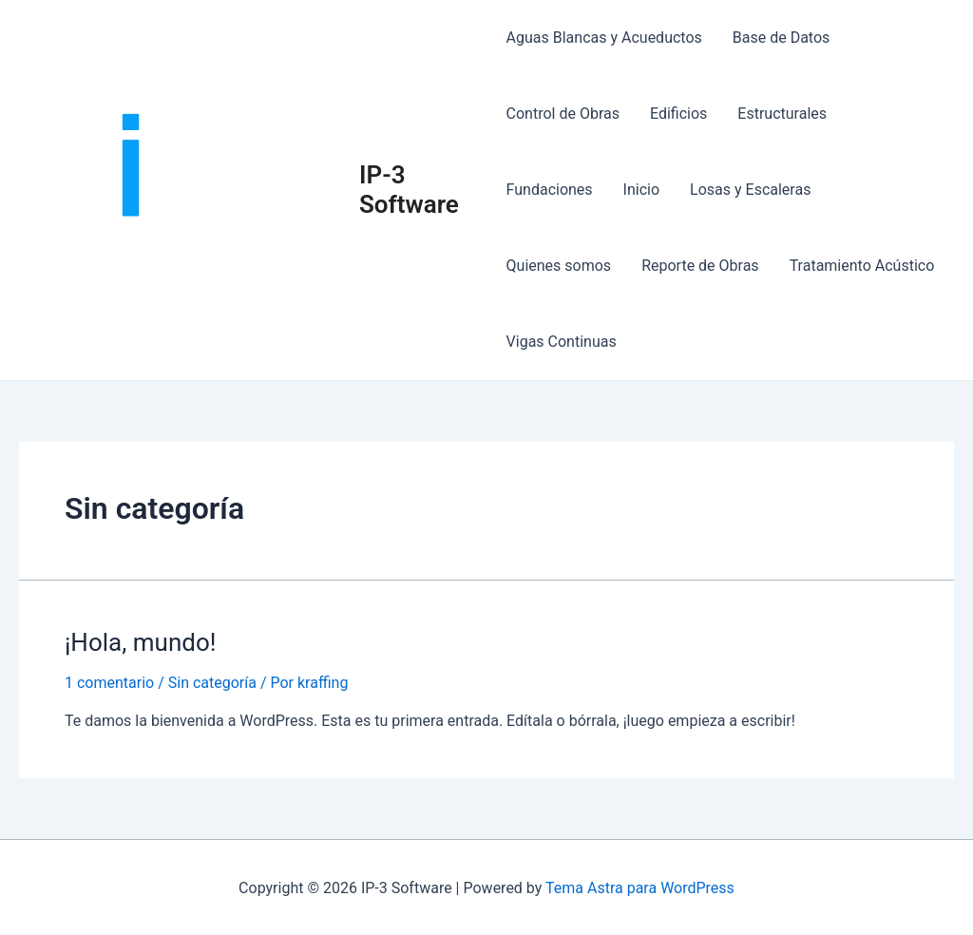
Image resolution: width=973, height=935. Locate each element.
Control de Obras (563, 114)
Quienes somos (559, 266)
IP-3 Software (409, 190)
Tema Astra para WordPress (640, 888)
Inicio (641, 190)
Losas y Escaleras (750, 190)
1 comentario (109, 683)
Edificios (678, 114)
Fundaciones (549, 190)
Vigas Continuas (561, 342)
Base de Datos (781, 38)
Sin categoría (212, 683)
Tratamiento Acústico (862, 266)
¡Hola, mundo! (140, 642)
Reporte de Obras (700, 266)
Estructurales (782, 114)
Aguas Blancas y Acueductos (604, 38)
